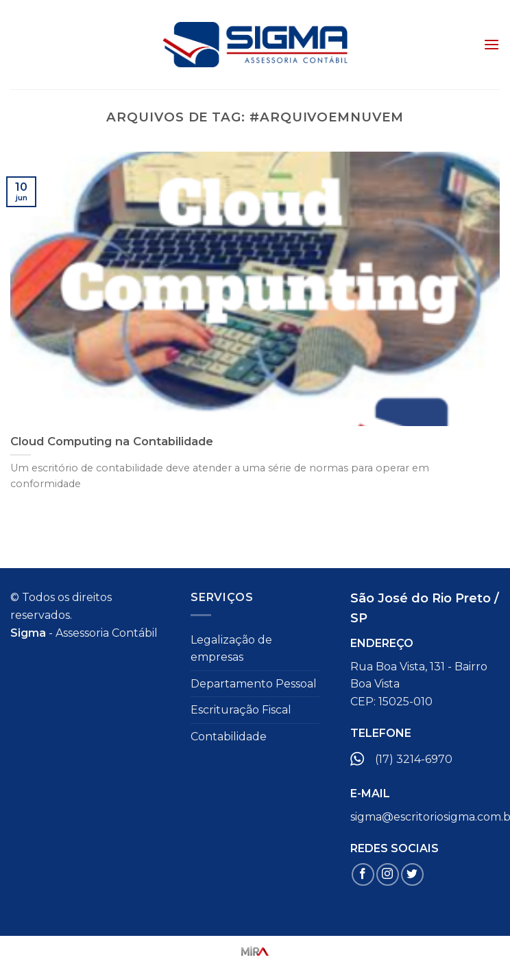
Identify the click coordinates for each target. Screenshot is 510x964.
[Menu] (491, 44)
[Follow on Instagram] (387, 874)
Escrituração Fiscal (241, 709)
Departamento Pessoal (254, 683)
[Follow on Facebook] (363, 874)
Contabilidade (229, 736)
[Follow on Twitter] (412, 874)
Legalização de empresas (231, 648)
